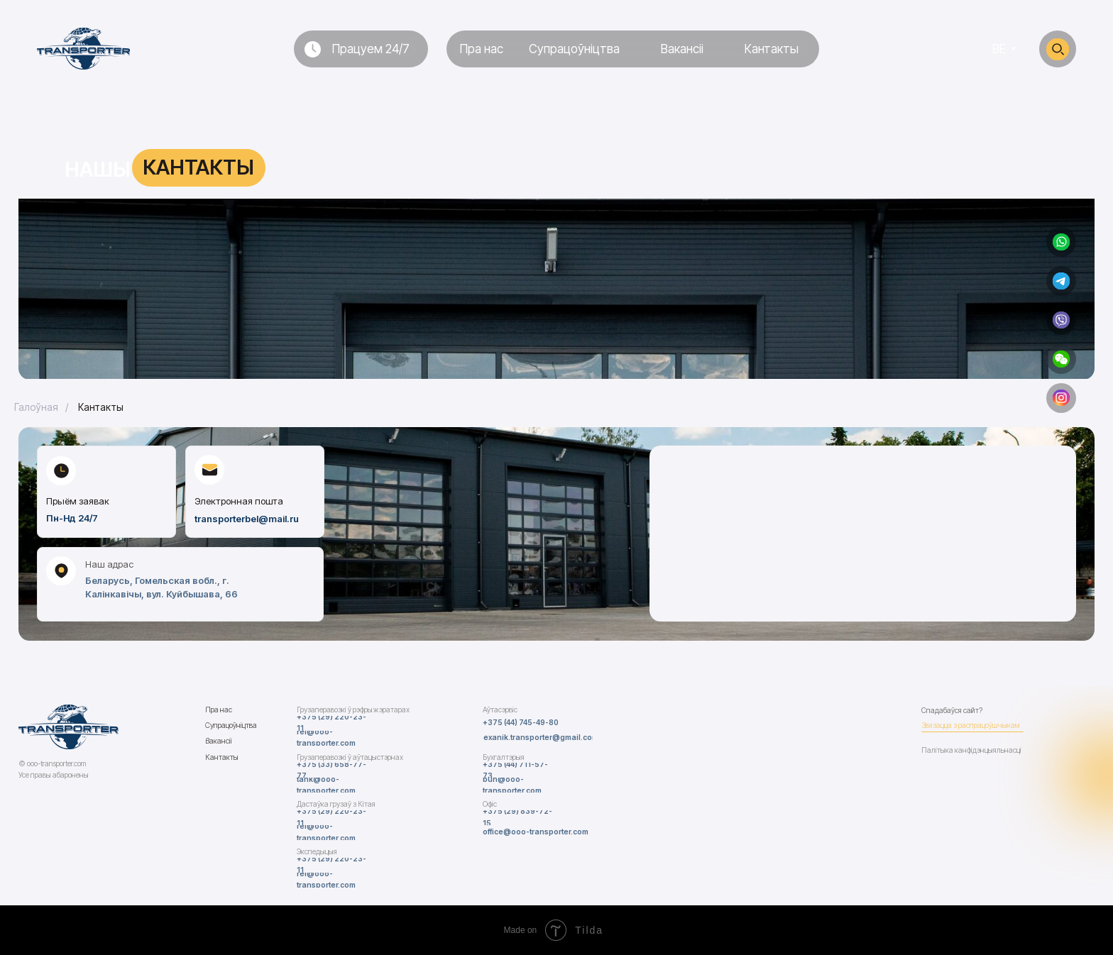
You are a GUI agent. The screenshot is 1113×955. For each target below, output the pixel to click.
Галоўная (36, 407)
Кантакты (101, 407)
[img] (1061, 241)
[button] (1061, 359)
